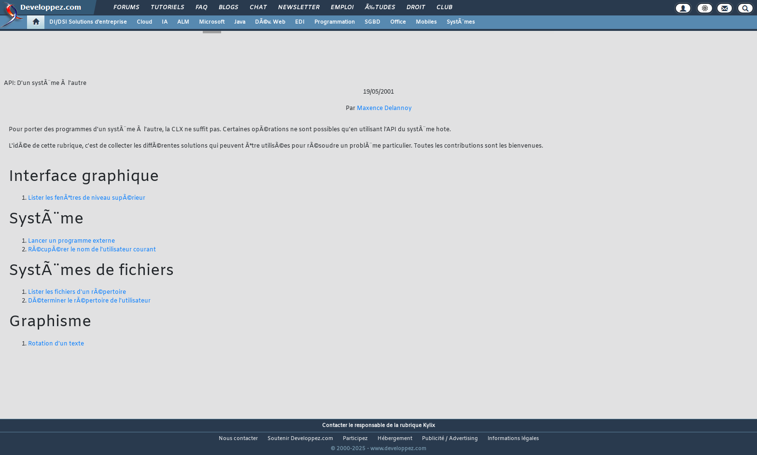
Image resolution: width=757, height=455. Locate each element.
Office (398, 22)
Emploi (342, 8)
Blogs (228, 8)
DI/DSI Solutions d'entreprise (88, 22)
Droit (416, 8)
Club (444, 8)
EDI (300, 22)
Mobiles (426, 22)
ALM (183, 22)
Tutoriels (167, 8)
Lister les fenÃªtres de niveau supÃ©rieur (86, 198)
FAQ (201, 8)
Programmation (334, 22)
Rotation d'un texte (56, 344)
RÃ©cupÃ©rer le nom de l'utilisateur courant (92, 250)
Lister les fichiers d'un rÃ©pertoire (77, 292)
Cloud (144, 22)
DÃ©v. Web (270, 22)
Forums (126, 8)
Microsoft (211, 22)
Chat (258, 8)
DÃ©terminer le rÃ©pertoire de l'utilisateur (89, 301)
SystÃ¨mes (461, 22)
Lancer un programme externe (71, 241)
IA (165, 22)
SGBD (372, 22)
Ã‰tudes (380, 8)
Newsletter (298, 8)
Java (239, 22)
